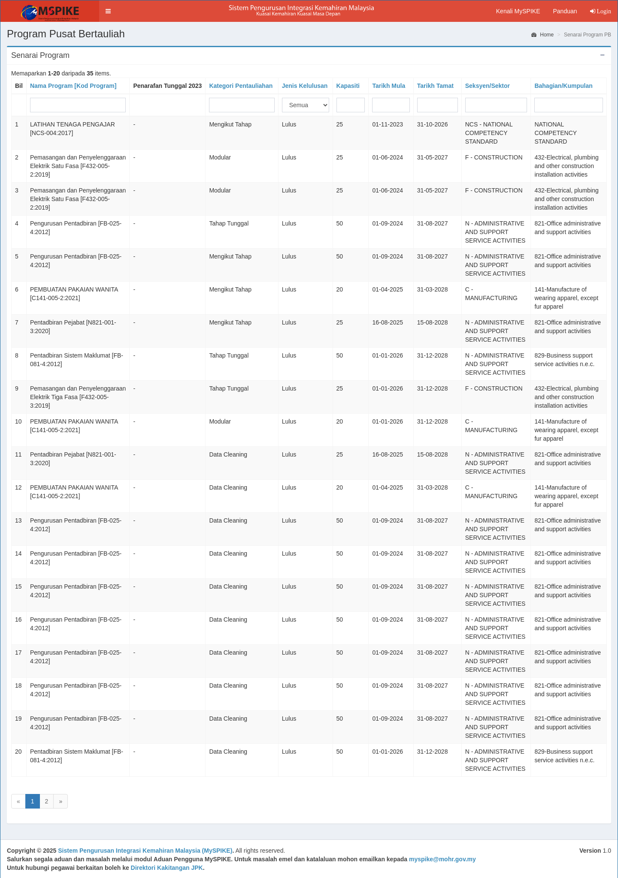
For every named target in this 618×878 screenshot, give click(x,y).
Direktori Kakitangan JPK (167, 867)
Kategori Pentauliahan (241, 85)
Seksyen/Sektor (487, 85)
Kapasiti (348, 85)
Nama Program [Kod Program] (73, 85)
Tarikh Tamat (435, 85)
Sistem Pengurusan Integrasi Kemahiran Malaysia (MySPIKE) (145, 850)
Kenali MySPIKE (518, 11)
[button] (108, 11)
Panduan (565, 11)
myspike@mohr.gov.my (442, 859)
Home (542, 35)
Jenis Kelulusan (305, 85)
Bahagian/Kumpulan (563, 85)
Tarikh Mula (388, 85)
